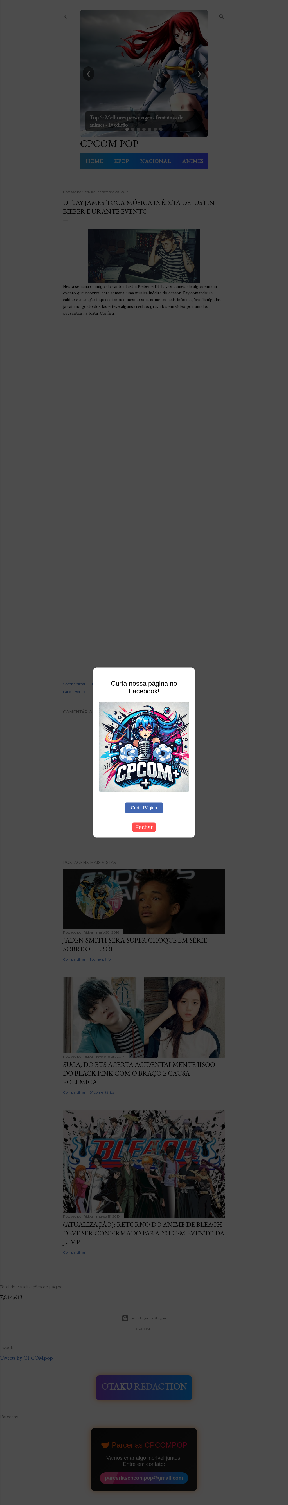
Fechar (144, 827)
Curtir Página (144, 807)
